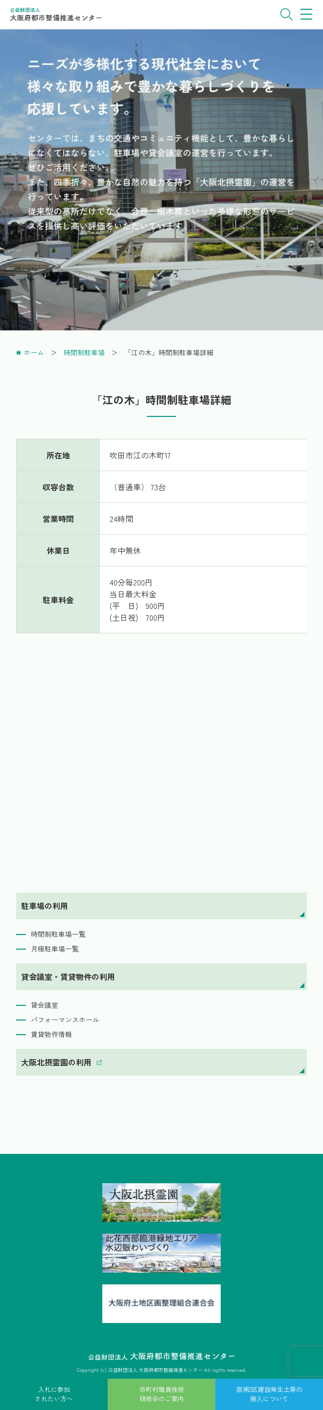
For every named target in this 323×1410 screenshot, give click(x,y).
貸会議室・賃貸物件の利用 (68, 976)
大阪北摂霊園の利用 (56, 1062)
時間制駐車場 (84, 352)
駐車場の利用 (44, 905)
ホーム (33, 352)
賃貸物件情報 (51, 1034)
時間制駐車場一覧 (58, 934)
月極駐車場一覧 (55, 949)
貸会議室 (44, 1005)
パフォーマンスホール (65, 1019)
